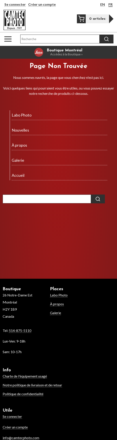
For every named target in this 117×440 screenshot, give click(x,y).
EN (102, 4)
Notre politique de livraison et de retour (32, 385)
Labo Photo (59, 295)
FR (110, 4)
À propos (57, 304)
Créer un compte (42, 4)
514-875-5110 (20, 330)
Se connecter (15, 4)
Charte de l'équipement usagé (25, 376)
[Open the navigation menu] (10, 39)
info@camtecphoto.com (21, 438)
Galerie (55, 313)
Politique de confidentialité (23, 394)
